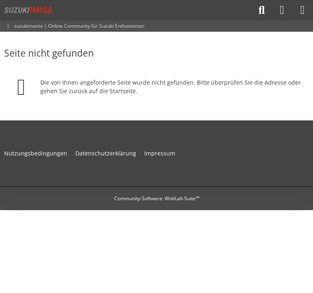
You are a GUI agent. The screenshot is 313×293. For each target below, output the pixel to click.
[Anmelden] (282, 10)
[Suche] (261, 10)
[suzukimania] (28, 10)
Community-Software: (156, 198)
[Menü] (302, 10)
